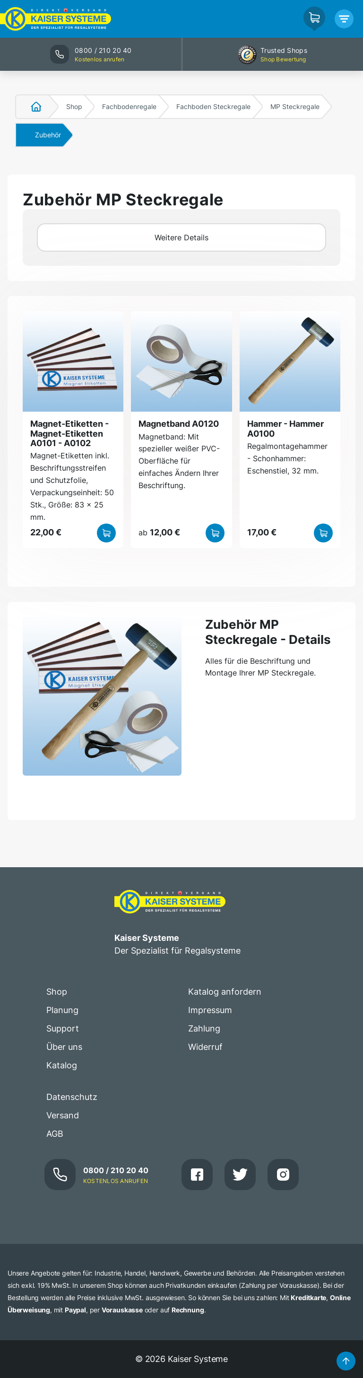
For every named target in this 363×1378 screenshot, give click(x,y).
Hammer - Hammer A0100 (285, 428)
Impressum (210, 1010)
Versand (62, 1115)
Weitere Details (181, 237)
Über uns (64, 1047)
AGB (54, 1134)
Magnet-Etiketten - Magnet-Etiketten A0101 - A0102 (69, 433)
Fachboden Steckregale (213, 106)
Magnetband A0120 (178, 424)
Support (62, 1028)
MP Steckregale (295, 106)
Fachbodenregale (129, 106)
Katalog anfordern (224, 992)
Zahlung (204, 1028)
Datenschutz (71, 1097)
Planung (62, 1010)
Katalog (61, 1065)
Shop (74, 106)
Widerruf (205, 1047)
